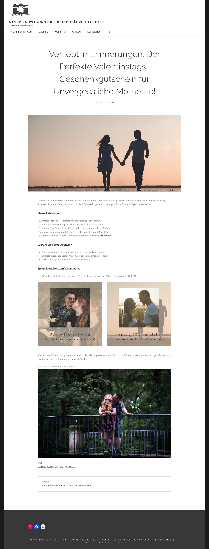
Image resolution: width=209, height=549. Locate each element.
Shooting (59, 467)
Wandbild (105, 235)
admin (111, 102)
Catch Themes (114, 543)
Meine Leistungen (21, 32)
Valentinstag (70, 467)
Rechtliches (93, 32)
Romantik (49, 467)
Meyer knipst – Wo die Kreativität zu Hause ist (56, 22)
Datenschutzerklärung (154, 540)
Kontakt (76, 32)
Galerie (43, 32)
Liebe (40, 467)
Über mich (61, 32)
